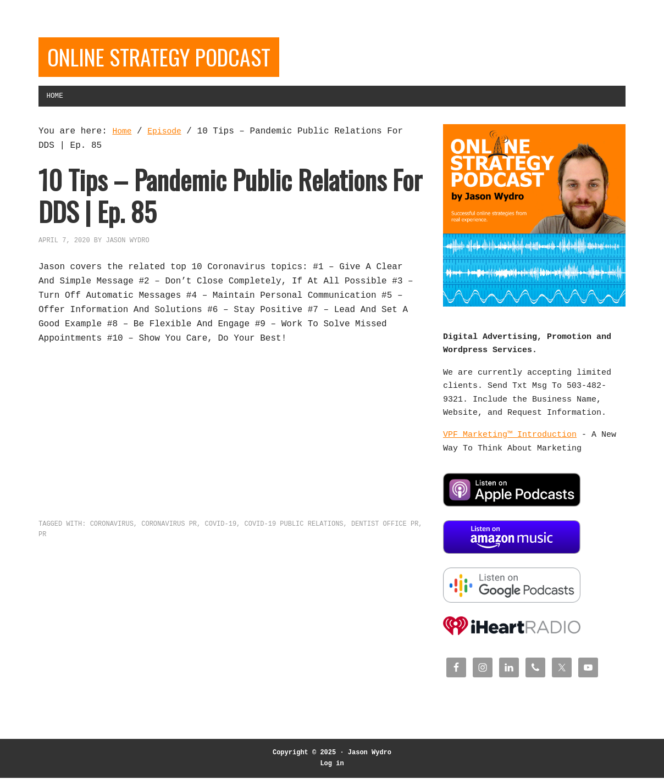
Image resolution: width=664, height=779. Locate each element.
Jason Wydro (369, 754)
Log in (332, 764)
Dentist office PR (384, 531)
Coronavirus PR (169, 531)
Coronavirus (112, 531)
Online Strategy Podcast (181, 59)
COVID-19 (220, 531)
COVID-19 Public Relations (293, 531)
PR (42, 541)
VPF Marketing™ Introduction (510, 442)
